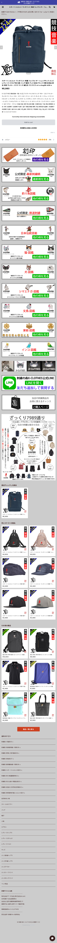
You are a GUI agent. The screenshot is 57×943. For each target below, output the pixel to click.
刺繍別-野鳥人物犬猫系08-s (10, 753)
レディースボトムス (7, 838)
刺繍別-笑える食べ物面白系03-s (11, 781)
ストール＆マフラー (7, 804)
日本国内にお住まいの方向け (28, 128)
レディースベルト (6, 844)
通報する (53, 132)
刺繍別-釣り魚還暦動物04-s (10, 776)
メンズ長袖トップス (7, 855)
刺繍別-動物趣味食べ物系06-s (11, 764)
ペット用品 (4, 884)
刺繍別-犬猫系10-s (7, 741)
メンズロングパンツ (7, 878)
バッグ (3, 810)
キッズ (3, 849)
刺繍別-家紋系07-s (7, 759)
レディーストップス (6, 832)
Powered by (28, 925)
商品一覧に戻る (28, 729)
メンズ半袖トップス (7, 861)
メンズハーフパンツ (7, 872)
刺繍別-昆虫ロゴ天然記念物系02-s (12, 787)
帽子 (2, 815)
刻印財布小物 (5, 798)
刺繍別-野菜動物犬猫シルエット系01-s (13, 793)
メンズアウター (5, 867)
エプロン (4, 827)
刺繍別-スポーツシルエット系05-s (11, 770)
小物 (2, 821)
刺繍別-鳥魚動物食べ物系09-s (11, 747)
